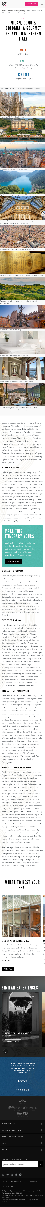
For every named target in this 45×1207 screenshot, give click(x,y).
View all (8, 969)
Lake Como (30, 584)
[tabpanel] (20, 929)
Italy (23, 11)
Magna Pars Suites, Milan (16, 941)
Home (4, 11)
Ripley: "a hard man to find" (18, 1034)
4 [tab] (22, 1090)
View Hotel (7, 961)
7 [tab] (28, 1090)
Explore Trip (13, 1042)
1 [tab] (17, 1090)
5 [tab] (24, 1090)
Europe (18, 11)
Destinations (11, 11)
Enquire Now (31, 4)
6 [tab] (26, 1090)
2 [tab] (18, 1090)
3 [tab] (20, 1090)
